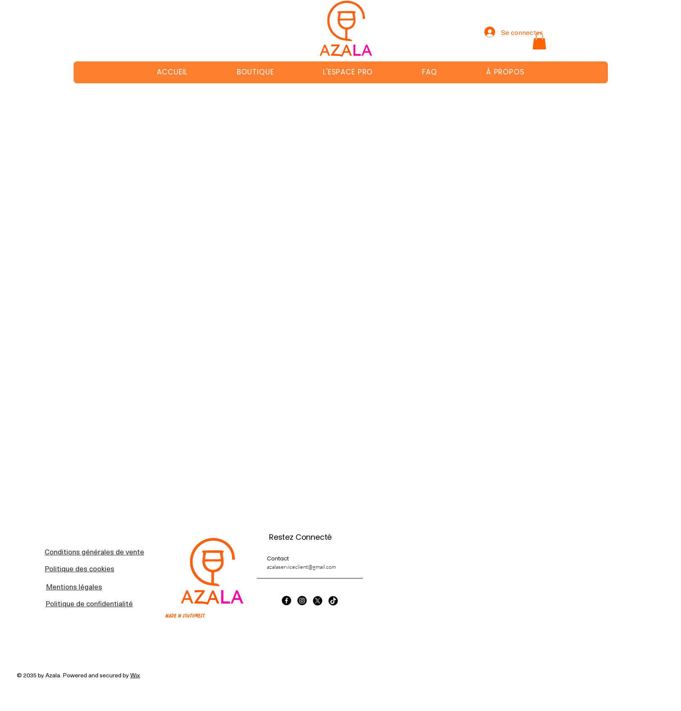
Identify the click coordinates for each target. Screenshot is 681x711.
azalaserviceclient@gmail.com (301, 566)
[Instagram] (302, 600)
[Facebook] (286, 600)
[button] (539, 41)
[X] (317, 600)
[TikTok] (333, 600)
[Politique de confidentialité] (89, 603)
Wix (135, 675)
